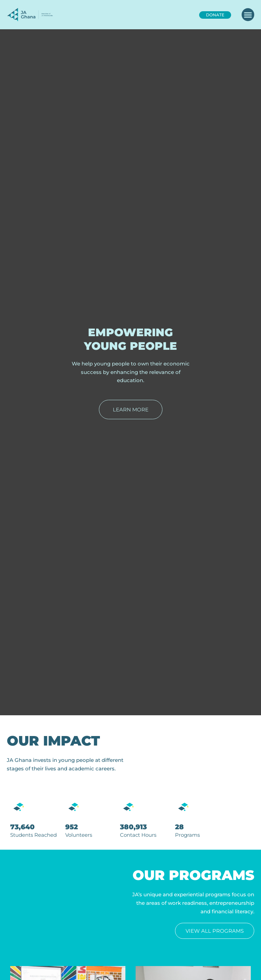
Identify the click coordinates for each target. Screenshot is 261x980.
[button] (248, 14)
